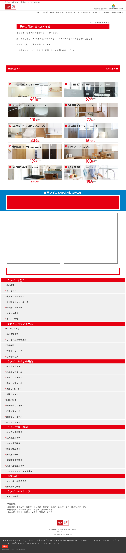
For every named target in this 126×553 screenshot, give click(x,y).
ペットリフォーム (14, 422)
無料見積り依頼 (13, 487)
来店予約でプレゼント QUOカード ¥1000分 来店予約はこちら (63, 201)
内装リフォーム (13, 411)
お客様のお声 (12, 357)
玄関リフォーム (13, 394)
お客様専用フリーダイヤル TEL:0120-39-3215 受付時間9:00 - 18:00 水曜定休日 (63, 271)
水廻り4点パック (14, 389)
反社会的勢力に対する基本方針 (63, 534)
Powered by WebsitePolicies (13, 550)
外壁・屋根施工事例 (15, 466)
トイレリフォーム (14, 377)
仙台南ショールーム (15, 308)
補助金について (113, 8)
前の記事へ (15, 69)
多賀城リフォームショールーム (93, 12)
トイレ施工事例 (13, 443)
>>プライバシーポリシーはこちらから (44, 543)
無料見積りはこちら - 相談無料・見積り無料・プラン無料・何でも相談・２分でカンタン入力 (90, 238)
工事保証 (10, 345)
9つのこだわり (13, 329)
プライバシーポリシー (63, 532)
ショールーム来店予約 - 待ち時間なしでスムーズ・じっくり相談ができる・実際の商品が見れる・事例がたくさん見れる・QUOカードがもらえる (33, 238)
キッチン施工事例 (14, 432)
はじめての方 (105, 8)
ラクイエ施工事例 (17, 427)
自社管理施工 (12, 334)
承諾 (5, 546)
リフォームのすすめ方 (16, 340)
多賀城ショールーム (15, 296)
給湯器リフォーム (14, 417)
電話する (97, 8)
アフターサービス (14, 351)
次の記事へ (111, 69)
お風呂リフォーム (14, 372)
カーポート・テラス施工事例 (19, 471)
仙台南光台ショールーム (17, 302)
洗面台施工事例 (13, 449)
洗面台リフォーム (14, 383)
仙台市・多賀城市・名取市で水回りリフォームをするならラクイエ (59, 12)
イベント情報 (12, 319)
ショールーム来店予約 (16, 481)
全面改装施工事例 (14, 460)
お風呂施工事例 (13, 438)
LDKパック (11, 400)
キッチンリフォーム (15, 366)
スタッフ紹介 (12, 313)
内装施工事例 (12, 454)
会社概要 (10, 285)
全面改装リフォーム (15, 405)
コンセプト (11, 291)
